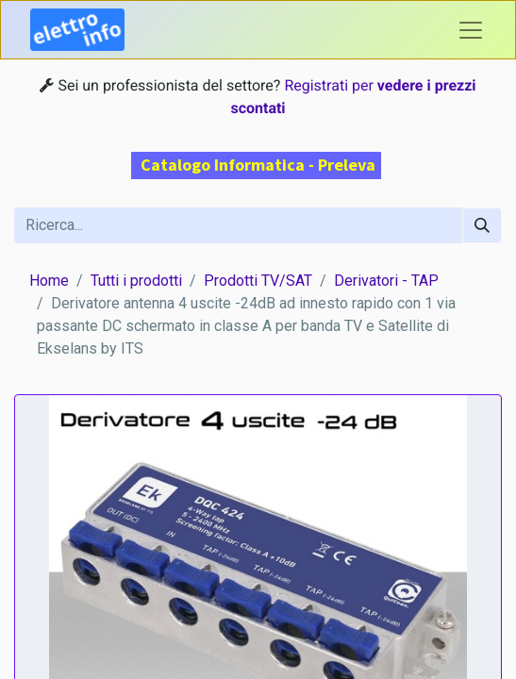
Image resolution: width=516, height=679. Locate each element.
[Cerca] (482, 225)
